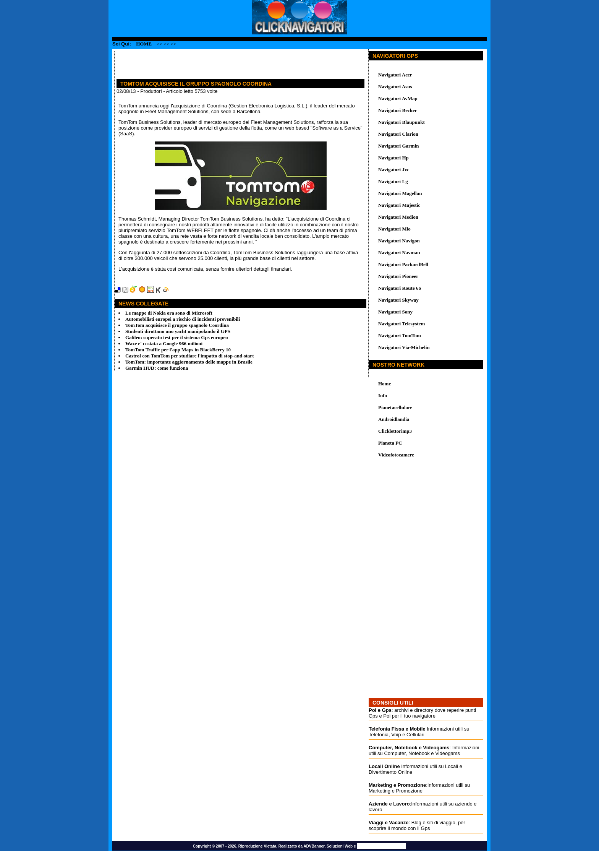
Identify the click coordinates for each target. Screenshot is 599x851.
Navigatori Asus (395, 86)
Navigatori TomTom (399, 335)
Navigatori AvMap (398, 98)
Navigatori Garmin (398, 146)
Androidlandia (393, 419)
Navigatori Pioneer (398, 276)
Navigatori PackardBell (403, 264)
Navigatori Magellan (400, 193)
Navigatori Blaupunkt (401, 122)
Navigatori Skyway (398, 300)
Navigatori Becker (397, 110)
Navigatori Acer (395, 75)
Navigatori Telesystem (401, 323)
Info (382, 395)
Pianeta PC (390, 443)
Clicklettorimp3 (395, 431)
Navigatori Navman (399, 252)
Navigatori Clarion (398, 134)
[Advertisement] (204, 62)
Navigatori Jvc (393, 169)
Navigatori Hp (393, 158)
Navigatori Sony (395, 312)
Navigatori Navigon (399, 241)
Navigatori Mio (394, 229)
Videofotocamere (396, 455)
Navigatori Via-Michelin (404, 347)
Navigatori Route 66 (399, 288)
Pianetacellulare (395, 407)
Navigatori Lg (393, 181)
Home (144, 44)
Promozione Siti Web (381, 846)
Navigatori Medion (398, 217)
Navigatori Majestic (399, 205)
